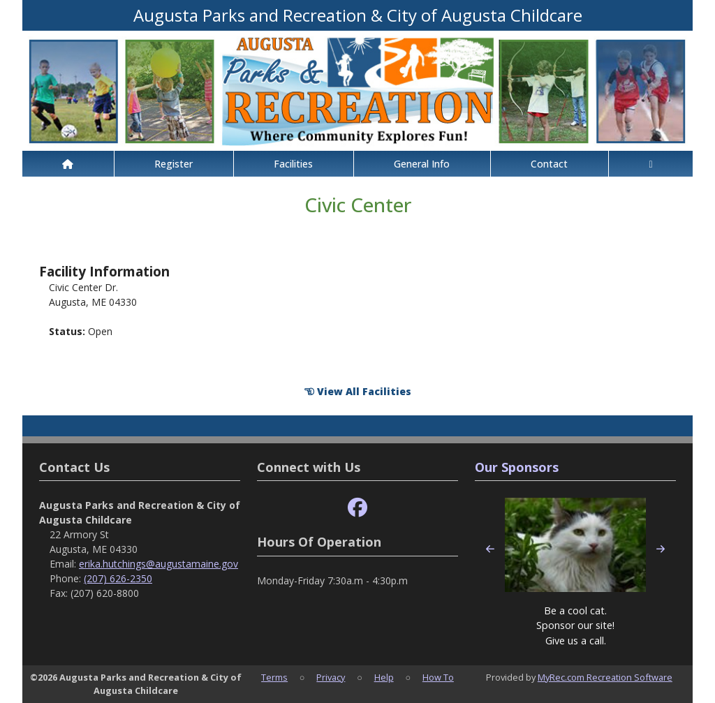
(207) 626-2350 (118, 578)
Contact (549, 163)
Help (384, 677)
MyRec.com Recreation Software (605, 677)
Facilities (293, 163)
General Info (422, 163)
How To (438, 677)
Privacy (330, 677)
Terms (274, 677)
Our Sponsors (517, 467)
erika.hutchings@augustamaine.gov (158, 563)
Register (173, 163)
